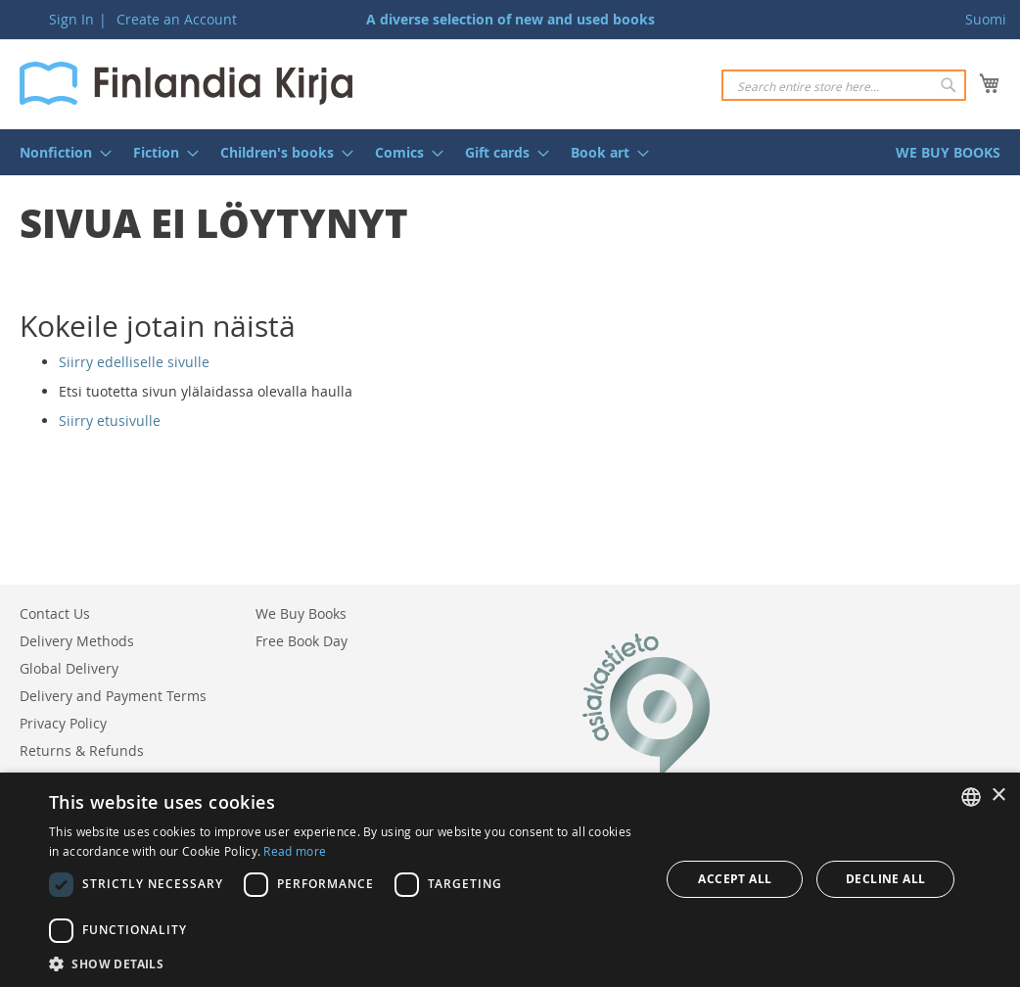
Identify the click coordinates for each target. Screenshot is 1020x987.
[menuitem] (60, 152)
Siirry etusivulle (110, 420)
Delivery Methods (77, 641)
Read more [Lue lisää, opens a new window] (294, 851)
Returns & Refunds (82, 750)
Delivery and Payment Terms (113, 695)
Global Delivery (69, 668)
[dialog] (510, 880)
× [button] (998, 795)
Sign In (71, 19)
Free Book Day (301, 641)
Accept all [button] (734, 878)
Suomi (985, 19)
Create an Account (176, 19)
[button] (345, 963)
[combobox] (843, 85)
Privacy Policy (63, 723)
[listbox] (971, 797)
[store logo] (186, 83)
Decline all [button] (885, 878)
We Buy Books (301, 613)
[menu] (510, 152)
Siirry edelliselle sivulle (134, 361)
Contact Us (55, 613)
